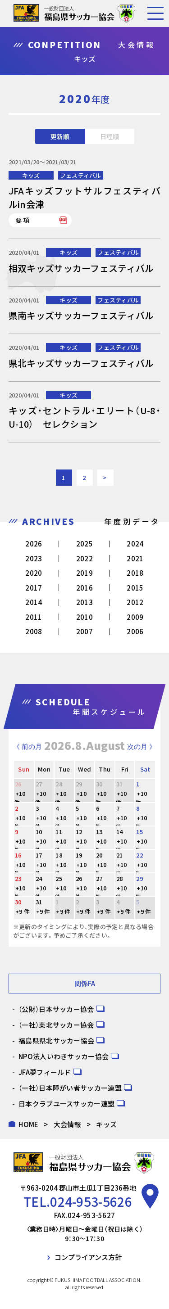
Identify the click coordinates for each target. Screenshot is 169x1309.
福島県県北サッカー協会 (56, 1040)
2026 (33, 543)
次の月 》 (141, 746)
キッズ (31, 175)
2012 (135, 602)
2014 (33, 602)
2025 (84, 543)
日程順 (109, 136)
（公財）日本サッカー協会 (56, 1009)
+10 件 (20, 798)
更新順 (59, 136)
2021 (135, 558)
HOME (28, 1124)
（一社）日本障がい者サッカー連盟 (70, 1087)
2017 (33, 587)
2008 (33, 631)
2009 (135, 617)
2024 (135, 543)
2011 (33, 617)
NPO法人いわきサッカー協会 (63, 1056)
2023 (33, 558)
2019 (84, 573)
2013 (84, 602)
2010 (84, 617)
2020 (33, 573)
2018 (135, 573)
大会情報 (67, 1124)
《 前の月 (27, 746)
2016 (84, 587)
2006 (135, 631)
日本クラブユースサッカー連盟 (66, 1103)
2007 (84, 631)
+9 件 (22, 911)
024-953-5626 (91, 1201)
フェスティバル (80, 175)
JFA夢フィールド (44, 1072)
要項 (23, 220)
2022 (84, 558)
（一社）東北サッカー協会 (56, 1024)
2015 (135, 587)
